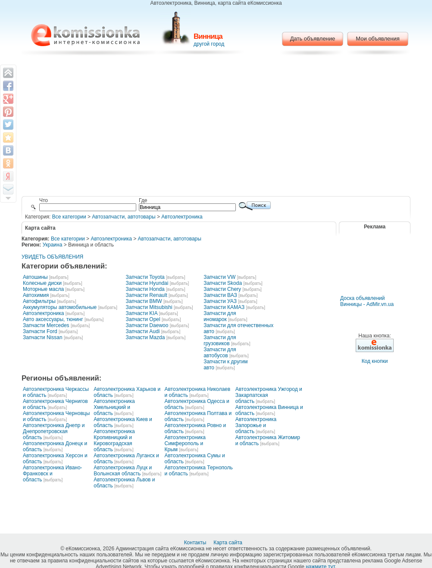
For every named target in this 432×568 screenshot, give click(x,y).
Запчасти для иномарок (219, 316)
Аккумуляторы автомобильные (60, 307)
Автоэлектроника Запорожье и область (255, 425)
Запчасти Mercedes (46, 325)
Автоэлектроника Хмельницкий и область (114, 407)
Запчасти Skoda (222, 283)
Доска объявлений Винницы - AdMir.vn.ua (367, 301)
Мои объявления (377, 38)
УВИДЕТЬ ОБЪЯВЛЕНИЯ (52, 257)
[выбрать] (58, 277)
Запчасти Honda (144, 289)
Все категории (69, 217)
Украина (53, 245)
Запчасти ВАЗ (220, 295)
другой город (209, 44)
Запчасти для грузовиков (219, 340)
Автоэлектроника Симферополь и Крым (185, 443)
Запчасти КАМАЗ (223, 307)
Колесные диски (42, 283)
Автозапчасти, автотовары (123, 217)
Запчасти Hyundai (146, 283)
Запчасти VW (219, 277)
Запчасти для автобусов (219, 352)
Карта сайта (228, 543)
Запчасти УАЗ (220, 301)
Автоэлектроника (181, 217)
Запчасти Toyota (144, 277)
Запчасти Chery (222, 289)
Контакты (196, 543)
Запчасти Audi (142, 331)
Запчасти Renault (146, 295)
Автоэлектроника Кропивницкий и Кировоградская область (114, 440)
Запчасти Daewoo (146, 325)
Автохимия (36, 295)
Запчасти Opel (142, 319)
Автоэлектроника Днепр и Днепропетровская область (54, 431)
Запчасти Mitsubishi (148, 307)
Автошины (35, 277)
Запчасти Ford (40, 331)
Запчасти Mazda (145, 337)
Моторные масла (43, 289)
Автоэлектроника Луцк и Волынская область (123, 471)
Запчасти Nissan (43, 337)
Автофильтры (39, 301)
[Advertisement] (216, 127)
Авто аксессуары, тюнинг (53, 319)
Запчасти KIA (141, 313)
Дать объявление (312, 38)
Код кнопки (375, 361)
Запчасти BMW (143, 301)
